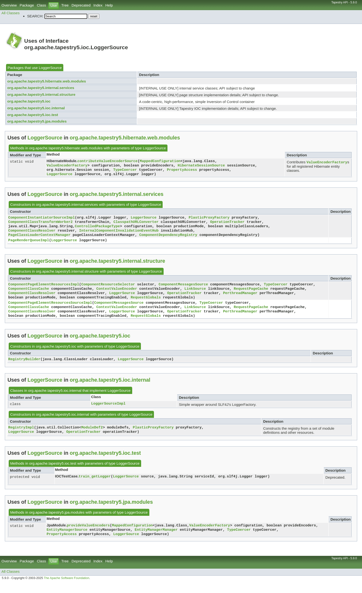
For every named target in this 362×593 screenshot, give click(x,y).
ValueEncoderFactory (67, 166)
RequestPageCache (251, 293)
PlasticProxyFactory (209, 219)
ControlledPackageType (97, 229)
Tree (65, 5)
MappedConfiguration (160, 161)
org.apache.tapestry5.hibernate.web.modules (46, 81)
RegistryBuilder (24, 367)
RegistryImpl (21, 435)
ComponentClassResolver (32, 234)
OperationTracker (227, 224)
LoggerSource (50, 68)
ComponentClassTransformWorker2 (40, 224)
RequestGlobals (146, 303)
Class (41, 5)
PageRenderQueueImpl (28, 244)
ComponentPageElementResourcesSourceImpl (50, 309)
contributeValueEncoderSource (107, 161)
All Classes (10, 13)
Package (27, 5)
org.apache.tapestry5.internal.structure (41, 94)
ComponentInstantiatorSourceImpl (41, 219)
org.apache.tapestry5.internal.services (40, 88)
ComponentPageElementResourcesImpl (43, 288)
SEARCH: (35, 16)
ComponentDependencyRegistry (168, 238)
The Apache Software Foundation (66, 587)
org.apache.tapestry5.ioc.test (32, 115)
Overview (9, 5)
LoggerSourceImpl (108, 411)
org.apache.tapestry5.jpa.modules (37, 121)
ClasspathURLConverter (136, 224)
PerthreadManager (240, 298)
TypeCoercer (125, 170)
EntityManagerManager (156, 538)
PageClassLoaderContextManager (39, 238)
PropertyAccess (182, 170)
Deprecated (81, 5)
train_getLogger (95, 484)
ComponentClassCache (28, 293)
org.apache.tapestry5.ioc (29, 101)
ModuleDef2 (92, 435)
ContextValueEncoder (116, 293)
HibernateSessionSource (201, 166)
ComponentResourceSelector (108, 288)
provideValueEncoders (88, 533)
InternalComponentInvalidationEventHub (119, 234)
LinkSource (195, 293)
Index (98, 5)
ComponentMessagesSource (183, 288)
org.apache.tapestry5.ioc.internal (36, 108)
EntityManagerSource (67, 538)
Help (109, 5)
